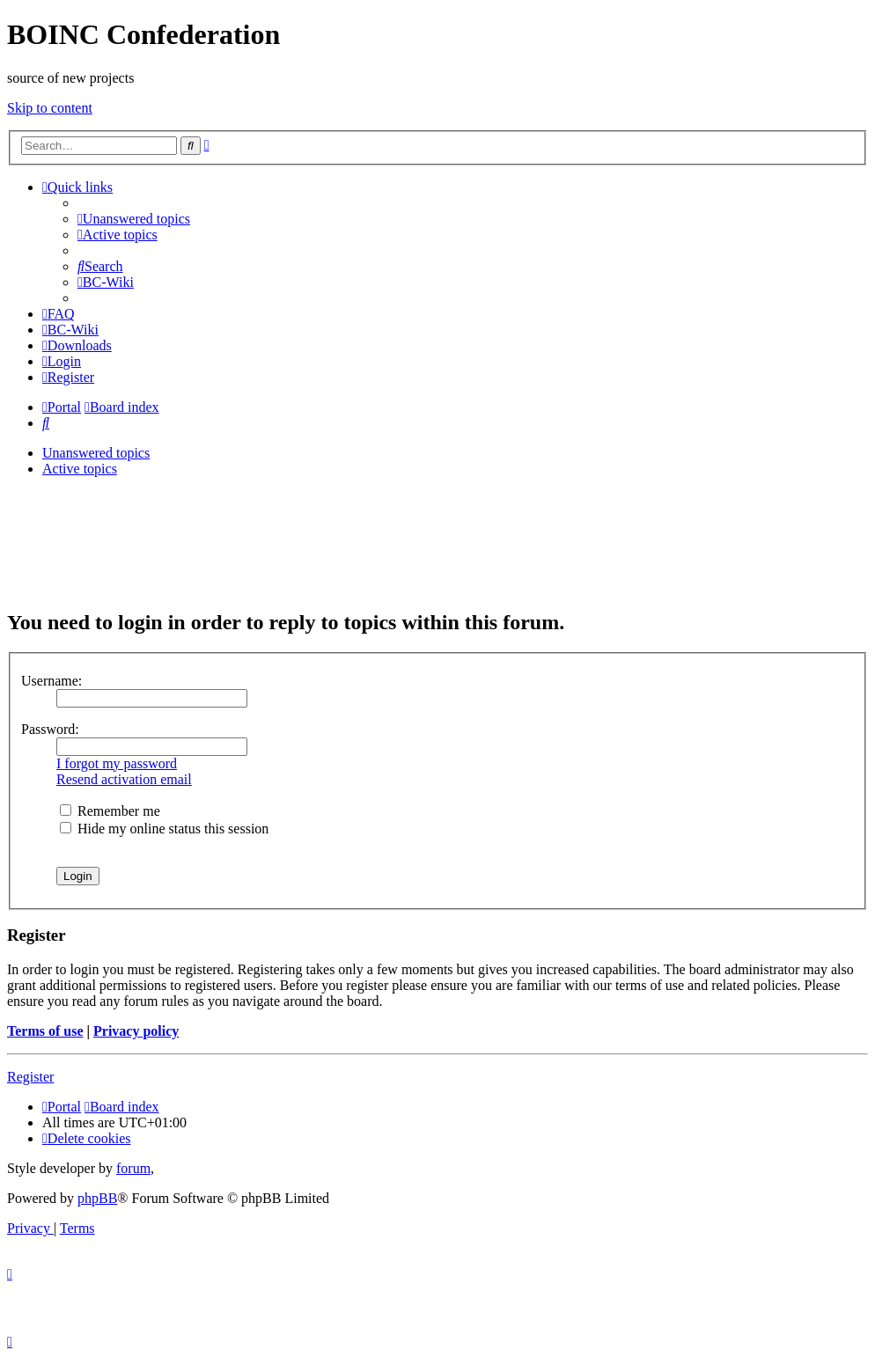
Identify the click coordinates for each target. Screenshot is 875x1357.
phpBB (97, 1198)
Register (30, 1076)
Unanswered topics (96, 452)
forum (133, 1168)
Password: (50, 729)
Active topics (79, 468)
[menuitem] (133, 218)
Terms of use (45, 1030)
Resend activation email (124, 779)
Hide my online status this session (164, 828)
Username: (51, 680)
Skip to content (49, 107)
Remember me (110, 810)
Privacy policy (136, 1030)
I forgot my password (116, 763)
